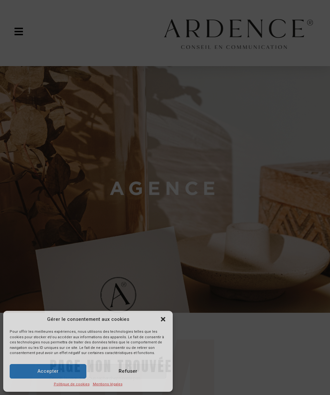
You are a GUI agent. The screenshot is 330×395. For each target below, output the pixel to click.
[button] (163, 319)
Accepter (48, 371)
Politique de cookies (72, 384)
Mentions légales (107, 384)
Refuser (128, 371)
